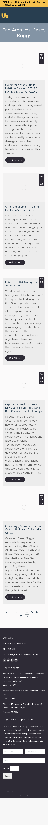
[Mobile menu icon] (46, 15)
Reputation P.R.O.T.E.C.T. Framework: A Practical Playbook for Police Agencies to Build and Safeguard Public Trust (23, 677)
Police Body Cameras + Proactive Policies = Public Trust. (24, 692)
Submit (7, 776)
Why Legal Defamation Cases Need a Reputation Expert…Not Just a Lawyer (23, 706)
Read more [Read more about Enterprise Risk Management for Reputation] (14, 358)
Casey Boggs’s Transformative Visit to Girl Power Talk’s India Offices (23, 529)
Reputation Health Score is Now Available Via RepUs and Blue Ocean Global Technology (23, 408)
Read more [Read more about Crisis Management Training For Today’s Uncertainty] (14, 262)
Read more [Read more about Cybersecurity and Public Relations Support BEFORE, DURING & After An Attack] (14, 160)
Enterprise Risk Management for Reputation (22, 283)
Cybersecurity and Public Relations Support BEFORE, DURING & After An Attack (21, 88)
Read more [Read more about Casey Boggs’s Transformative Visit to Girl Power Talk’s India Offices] (14, 597)
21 (21, 616)
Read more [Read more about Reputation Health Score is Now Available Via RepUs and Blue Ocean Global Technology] (14, 479)
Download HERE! (18, 5)
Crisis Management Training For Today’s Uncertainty (22, 208)
